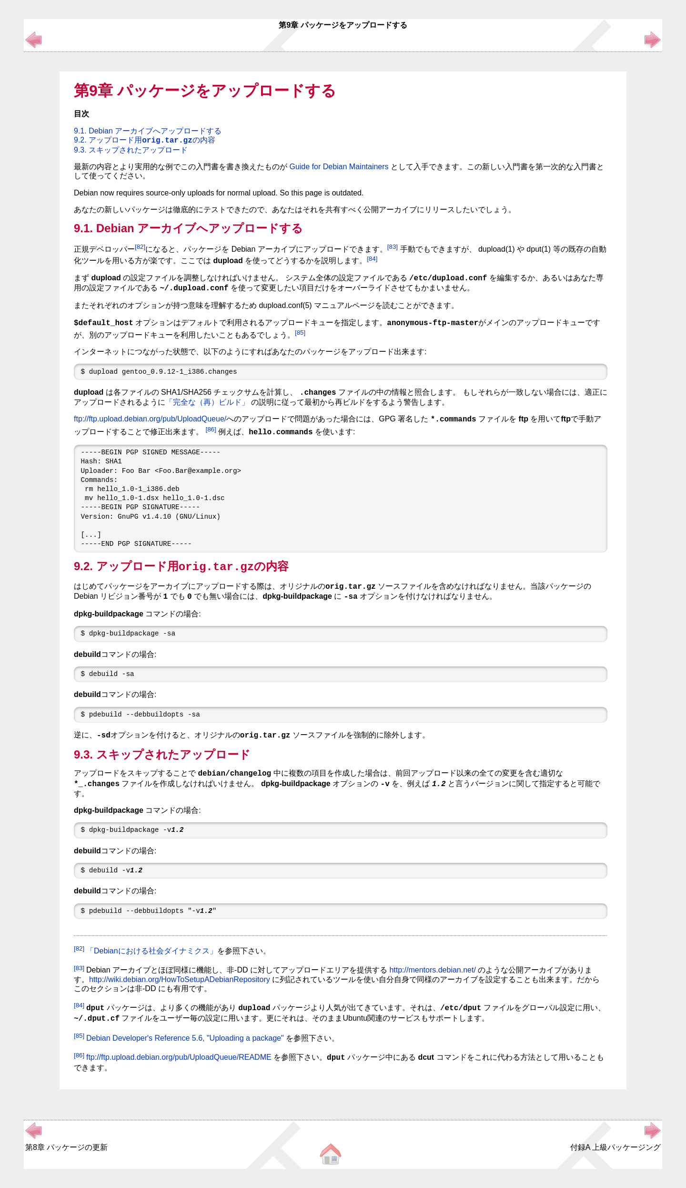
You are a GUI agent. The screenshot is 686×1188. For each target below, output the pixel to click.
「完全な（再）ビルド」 (207, 402)
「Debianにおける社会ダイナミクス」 (151, 951)
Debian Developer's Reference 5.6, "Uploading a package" (185, 1038)
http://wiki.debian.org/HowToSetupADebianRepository (179, 979)
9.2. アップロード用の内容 (144, 140)
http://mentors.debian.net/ (432, 970)
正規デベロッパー (104, 249)
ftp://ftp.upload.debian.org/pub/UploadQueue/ (150, 419)
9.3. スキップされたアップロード (131, 150)
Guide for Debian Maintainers (338, 167)
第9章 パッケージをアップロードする (205, 90)
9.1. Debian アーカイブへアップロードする (148, 131)
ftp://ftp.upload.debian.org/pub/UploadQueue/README (179, 1058)
